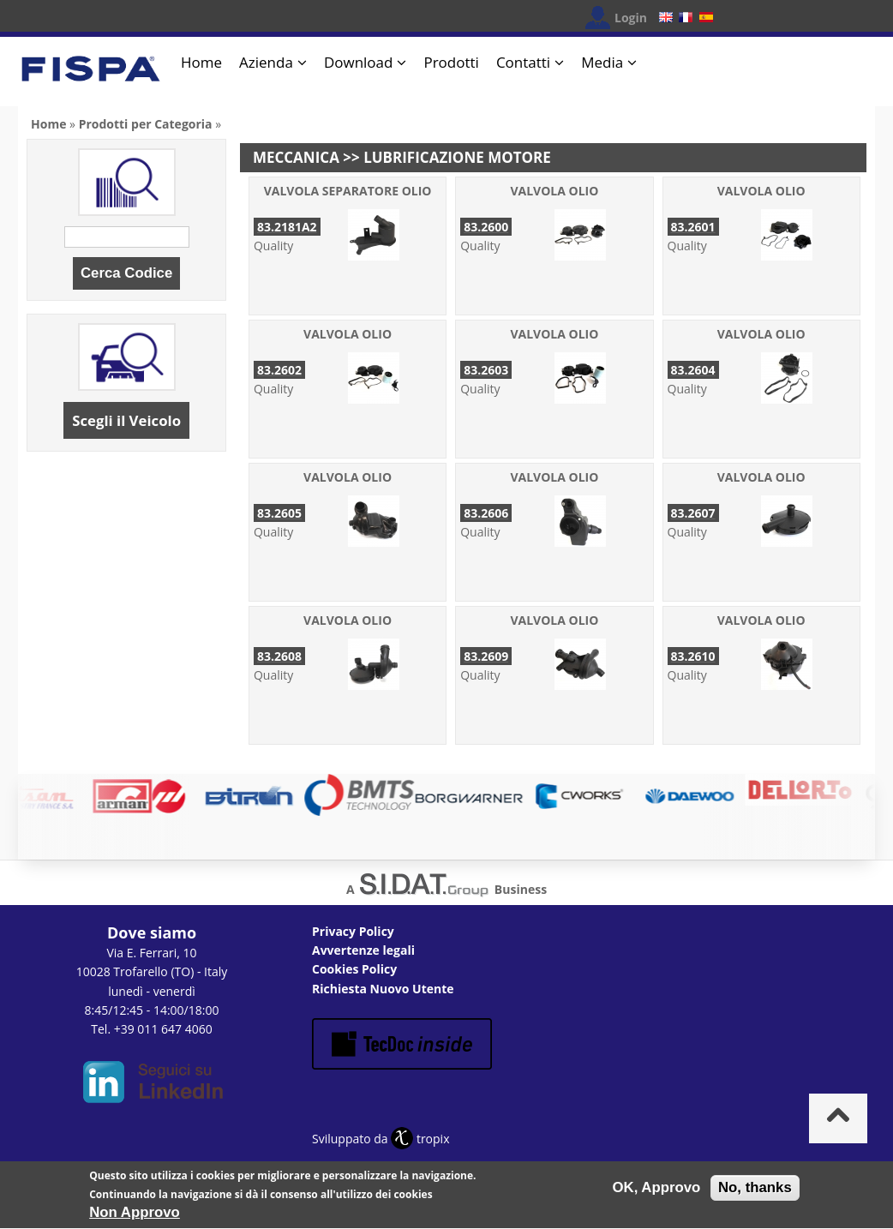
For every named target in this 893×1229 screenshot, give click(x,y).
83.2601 (693, 227)
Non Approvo (134, 1218)
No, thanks (755, 1193)
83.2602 (279, 370)
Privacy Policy (353, 931)
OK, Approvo (657, 1193)
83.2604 (693, 370)
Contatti (523, 62)
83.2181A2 (287, 227)
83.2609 (486, 656)
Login (630, 17)
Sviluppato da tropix (380, 1138)
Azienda (266, 62)
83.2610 (693, 656)
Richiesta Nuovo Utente (383, 988)
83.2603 (486, 370)
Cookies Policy (354, 969)
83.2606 (486, 513)
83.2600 (486, 227)
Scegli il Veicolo (126, 420)
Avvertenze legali (363, 950)
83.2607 (693, 513)
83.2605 (279, 513)
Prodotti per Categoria (146, 124)
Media (602, 62)
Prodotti (450, 62)
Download (358, 62)
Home (201, 62)
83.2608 (279, 656)
